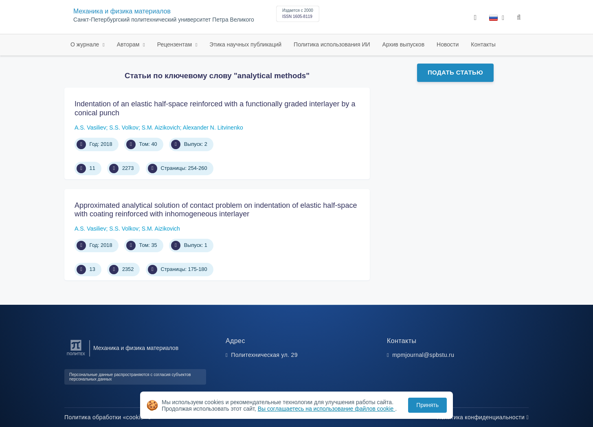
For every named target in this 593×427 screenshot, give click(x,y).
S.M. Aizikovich (161, 127)
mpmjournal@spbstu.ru (423, 355)
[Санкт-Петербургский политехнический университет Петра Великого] (76, 355)
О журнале (85, 44)
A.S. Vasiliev (90, 127)
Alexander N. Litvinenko (213, 127)
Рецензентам (175, 44)
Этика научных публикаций (245, 44)
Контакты (483, 44)
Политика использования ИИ (332, 44)
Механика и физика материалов (122, 11)
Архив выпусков (403, 44)
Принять (427, 405)
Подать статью (455, 72)
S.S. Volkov (123, 127)
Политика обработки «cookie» (107, 417)
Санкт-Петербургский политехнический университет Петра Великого (163, 20)
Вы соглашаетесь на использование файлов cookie (326, 408)
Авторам (129, 44)
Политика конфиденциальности (483, 417)
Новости (448, 44)
